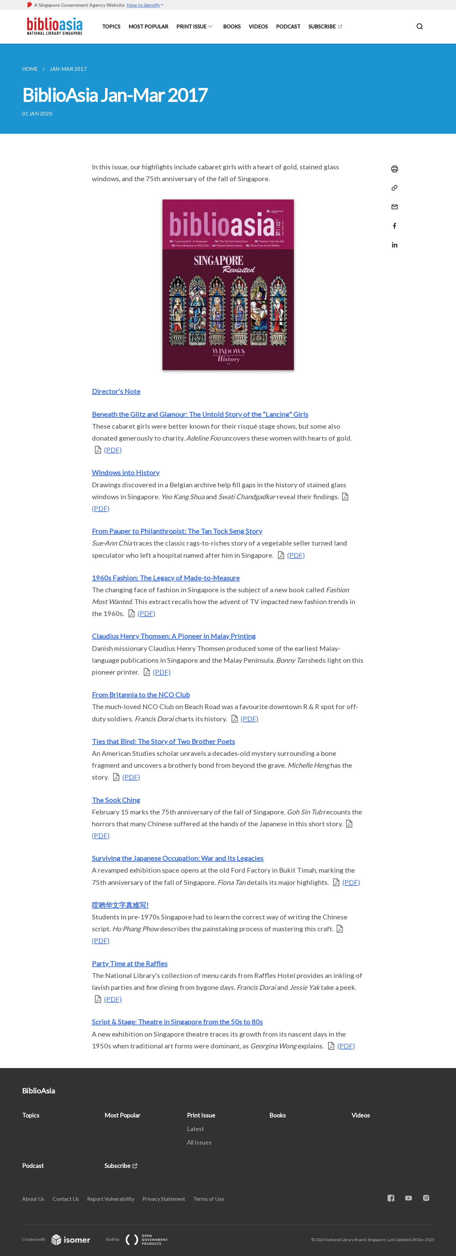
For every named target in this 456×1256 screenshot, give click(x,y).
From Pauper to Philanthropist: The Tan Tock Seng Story (177, 531)
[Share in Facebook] (392, 221)
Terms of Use (208, 1198)
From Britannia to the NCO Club (141, 694)
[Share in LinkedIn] (392, 240)
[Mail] (392, 202)
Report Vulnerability (110, 1198)
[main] (228, 556)
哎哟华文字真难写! (120, 905)
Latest (195, 1128)
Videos (258, 26)
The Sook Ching (116, 800)
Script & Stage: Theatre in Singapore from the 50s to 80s (177, 1022)
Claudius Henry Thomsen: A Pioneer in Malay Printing (174, 636)
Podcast (288, 26)
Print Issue (191, 26)
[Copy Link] (392, 188)
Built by (142, 1239)
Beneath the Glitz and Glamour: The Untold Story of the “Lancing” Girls (200, 414)
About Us (33, 1198)
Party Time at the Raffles (129, 963)
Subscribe (322, 26)
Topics (111, 26)
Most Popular (148, 26)
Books (232, 26)
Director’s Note (116, 391)
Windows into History (125, 472)
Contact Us (66, 1198)
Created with (61, 1239)
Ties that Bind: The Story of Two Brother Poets (163, 741)
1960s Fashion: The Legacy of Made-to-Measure (166, 578)
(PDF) (113, 450)
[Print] (392, 169)
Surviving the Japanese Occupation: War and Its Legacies (177, 858)
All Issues (199, 1142)
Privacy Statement (163, 1198)
